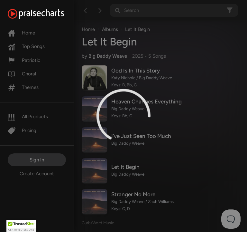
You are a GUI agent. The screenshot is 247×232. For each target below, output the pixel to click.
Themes (23, 87)
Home (21, 33)
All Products (28, 117)
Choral (22, 74)
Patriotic (24, 60)
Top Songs (26, 46)
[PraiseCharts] (44, 14)
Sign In (37, 160)
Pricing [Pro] (22, 130)
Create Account (37, 174)
